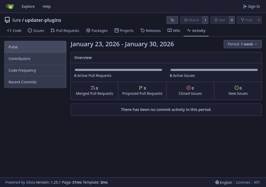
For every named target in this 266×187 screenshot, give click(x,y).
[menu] (243, 44)
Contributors (19, 58)
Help (47, 6)
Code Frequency (22, 70)
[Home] (10, 6)
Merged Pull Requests (94, 91)
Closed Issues (190, 91)
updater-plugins (43, 20)
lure (16, 20)
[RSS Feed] (172, 20)
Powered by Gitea (20, 182)
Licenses (243, 182)
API (257, 182)
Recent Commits (22, 81)
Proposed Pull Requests (142, 91)
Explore (28, 6)
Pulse (13, 46)
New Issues (238, 91)
